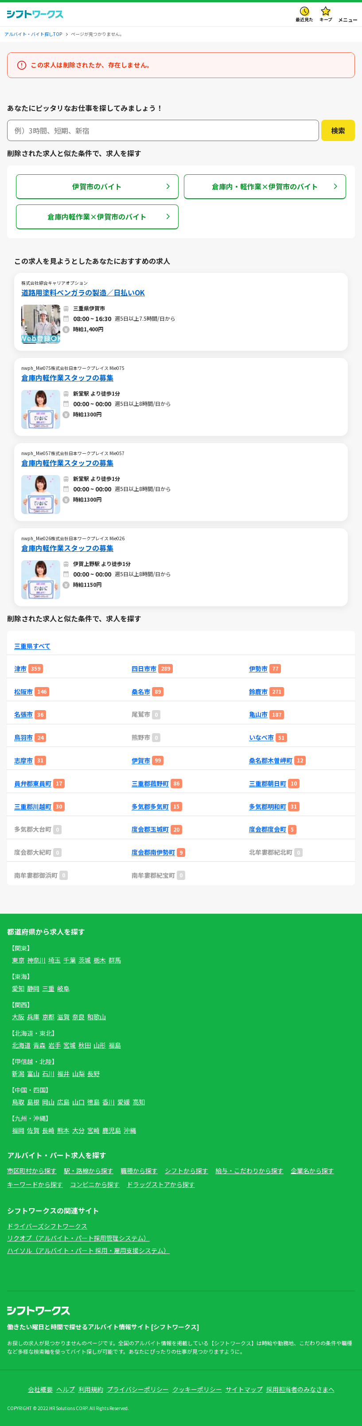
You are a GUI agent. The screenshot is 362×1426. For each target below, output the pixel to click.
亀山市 (258, 714)
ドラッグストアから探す (161, 1184)
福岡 (18, 1130)
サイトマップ (244, 1389)
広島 (63, 1101)
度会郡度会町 (267, 829)
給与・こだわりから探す (249, 1170)
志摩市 (23, 760)
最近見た (304, 19)
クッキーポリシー (197, 1389)
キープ (325, 19)
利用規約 (90, 1389)
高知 (138, 1101)
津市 (20, 668)
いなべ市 (261, 737)
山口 (78, 1101)
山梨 (78, 1073)
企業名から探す (312, 1170)
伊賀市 (141, 760)
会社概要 (40, 1389)
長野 (93, 1073)
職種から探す (139, 1170)
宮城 (69, 1045)
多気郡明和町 (267, 806)
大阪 (18, 1016)
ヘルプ (65, 1389)
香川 (108, 1101)
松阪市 (23, 691)
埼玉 (54, 959)
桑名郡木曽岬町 (270, 760)
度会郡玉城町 (150, 829)
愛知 (18, 988)
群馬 (115, 959)
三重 (48, 988)
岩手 (54, 1045)
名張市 (23, 714)
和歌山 (96, 1016)
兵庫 (33, 1016)
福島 (115, 1045)
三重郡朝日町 (267, 783)
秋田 (84, 1045)
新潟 (18, 1073)
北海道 (21, 1045)
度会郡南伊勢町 (153, 852)
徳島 (93, 1101)
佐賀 (33, 1130)
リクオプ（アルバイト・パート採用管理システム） (78, 1238)
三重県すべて (32, 646)
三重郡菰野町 (150, 783)
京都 (48, 1016)
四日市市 (144, 668)
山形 (99, 1045)
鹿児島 (111, 1130)
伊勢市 (258, 668)
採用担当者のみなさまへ (300, 1389)
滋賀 (63, 1016)
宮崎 (93, 1130)
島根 (33, 1101)
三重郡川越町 (32, 806)
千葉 (69, 959)
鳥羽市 (23, 737)
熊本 (63, 1130)
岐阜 (63, 988)
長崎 (48, 1130)
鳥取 (18, 1101)
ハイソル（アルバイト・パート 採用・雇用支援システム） (88, 1250)
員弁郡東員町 (32, 783)
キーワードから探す (35, 1184)
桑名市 (141, 691)
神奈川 (36, 959)
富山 (33, 1073)
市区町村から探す (32, 1170)
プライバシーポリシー (138, 1389)
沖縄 (130, 1130)
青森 (39, 1045)
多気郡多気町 (150, 806)
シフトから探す (186, 1170)
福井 (63, 1073)
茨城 (84, 959)
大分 (78, 1130)
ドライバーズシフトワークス (47, 1226)
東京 (18, 959)
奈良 (78, 1016)
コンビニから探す (95, 1184)
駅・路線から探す (88, 1170)
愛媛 (123, 1101)
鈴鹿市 (258, 691)
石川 (48, 1073)
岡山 (48, 1101)
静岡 (33, 988)
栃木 (99, 959)
